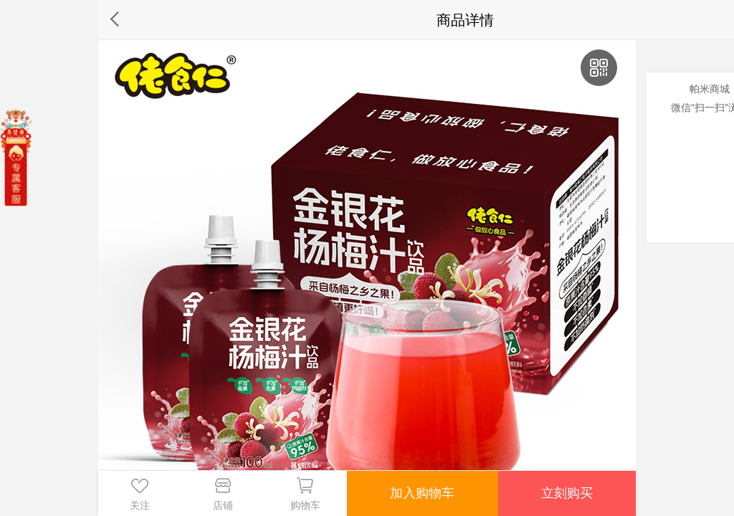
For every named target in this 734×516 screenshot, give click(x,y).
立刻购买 (567, 493)
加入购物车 (422, 493)
